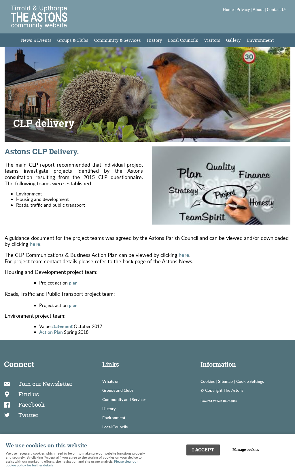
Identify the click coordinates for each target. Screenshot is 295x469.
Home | (230, 9)
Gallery (233, 40)
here (35, 244)
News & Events (36, 40)
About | (260, 9)
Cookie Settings (250, 381)
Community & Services (117, 40)
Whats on (111, 381)
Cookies (208, 381)
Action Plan (51, 332)
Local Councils (183, 40)
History (154, 40)
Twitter (28, 415)
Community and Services (124, 399)
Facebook (31, 404)
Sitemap (225, 381)
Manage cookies (245, 449)
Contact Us (276, 9)
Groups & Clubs (72, 40)
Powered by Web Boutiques (219, 401)
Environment (260, 40)
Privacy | (245, 9)
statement (62, 326)
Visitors (212, 40)
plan (73, 282)
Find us (28, 394)
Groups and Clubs (117, 390)
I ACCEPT (203, 449)
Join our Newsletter (45, 384)
